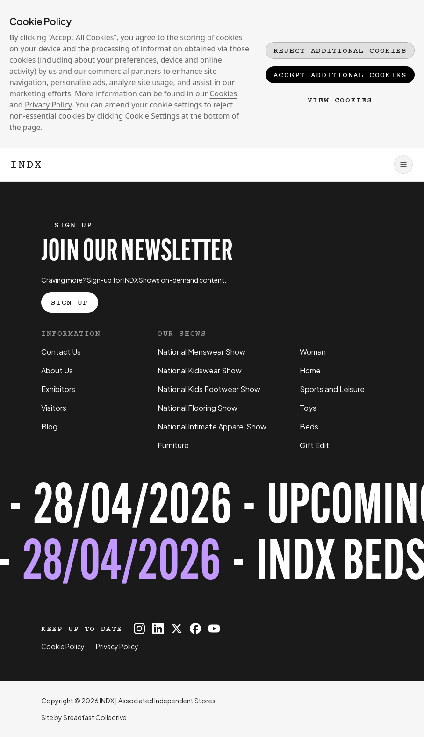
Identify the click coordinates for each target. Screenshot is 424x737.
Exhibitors (58, 389)
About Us (57, 370)
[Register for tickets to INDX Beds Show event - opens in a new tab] (212, 537)
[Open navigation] (403, 164)
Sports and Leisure (332, 389)
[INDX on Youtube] (214, 628)
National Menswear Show (201, 352)
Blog (49, 426)
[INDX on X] (176, 628)
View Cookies (340, 100)
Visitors (53, 408)
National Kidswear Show (200, 370)
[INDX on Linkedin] (158, 628)
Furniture (173, 445)
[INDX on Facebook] (195, 628)
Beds (309, 426)
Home (310, 370)
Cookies (223, 93)
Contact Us (61, 352)
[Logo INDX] (26, 164)
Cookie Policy (63, 646)
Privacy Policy (48, 105)
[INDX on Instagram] (139, 628)
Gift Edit (314, 445)
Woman (313, 352)
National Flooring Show (197, 408)
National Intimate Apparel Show (212, 426)
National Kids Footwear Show (209, 389)
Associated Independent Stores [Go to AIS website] (167, 700)
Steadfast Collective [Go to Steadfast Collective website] (95, 717)
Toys (308, 408)
